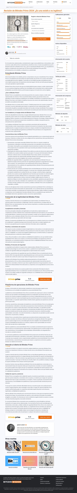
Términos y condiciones (45, 483)
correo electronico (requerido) (37, 28)
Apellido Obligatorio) (35, 23)
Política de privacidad (44, 481)
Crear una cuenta (41, 39)
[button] (70, 2)
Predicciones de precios (61, 477)
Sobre (41, 479)
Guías (48, 1)
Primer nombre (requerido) (36, 19)
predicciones (40, 1)
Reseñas (55, 1)
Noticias (30, 1)
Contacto (42, 477)
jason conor (21, 425)
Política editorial (59, 479)
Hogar (23, 2)
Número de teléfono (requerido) (37, 33)
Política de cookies (60, 481)
